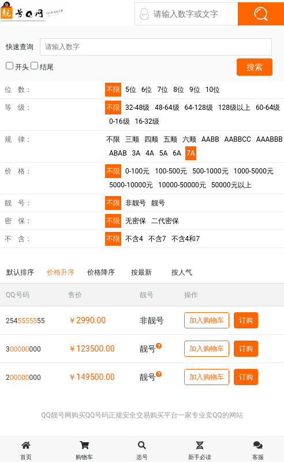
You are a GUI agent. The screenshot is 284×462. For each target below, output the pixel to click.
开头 (17, 66)
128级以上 (234, 108)
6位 (146, 90)
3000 (23, 349)
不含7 (157, 239)
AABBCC (238, 139)
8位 (178, 90)
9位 (194, 90)
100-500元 (171, 171)
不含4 (134, 239)
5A (163, 153)
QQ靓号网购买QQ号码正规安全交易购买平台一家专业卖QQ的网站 (142, 415)
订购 (246, 320)
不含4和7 (185, 239)
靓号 (158, 203)
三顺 (132, 139)
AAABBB (269, 139)
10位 (213, 90)
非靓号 (135, 203)
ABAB (118, 153)
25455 (25, 321)
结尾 (42, 66)
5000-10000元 (131, 185)
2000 (23, 378)
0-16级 (119, 121)
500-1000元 (210, 171)
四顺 (151, 139)
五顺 (170, 139)
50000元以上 (231, 185)
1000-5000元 (254, 171)
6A (177, 153)
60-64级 (268, 108)
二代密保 (165, 221)
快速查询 (139, 47)
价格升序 (60, 272)
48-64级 (167, 108)
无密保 (135, 221)
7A (190, 153)
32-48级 (137, 108)
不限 (113, 90)
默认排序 (20, 272)
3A (136, 153)
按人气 (181, 272)
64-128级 (199, 108)
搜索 (254, 67)
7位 (163, 90)
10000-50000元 (182, 185)
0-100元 (137, 171)
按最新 (141, 272)
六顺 (189, 139)
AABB (210, 139)
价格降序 (101, 272)
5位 (130, 90)
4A (149, 153)
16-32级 (147, 121)
